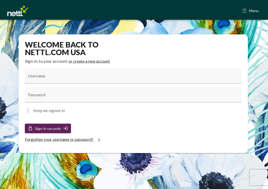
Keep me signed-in (49, 110)
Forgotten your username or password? (63, 139)
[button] (251, 11)
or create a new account (89, 61)
